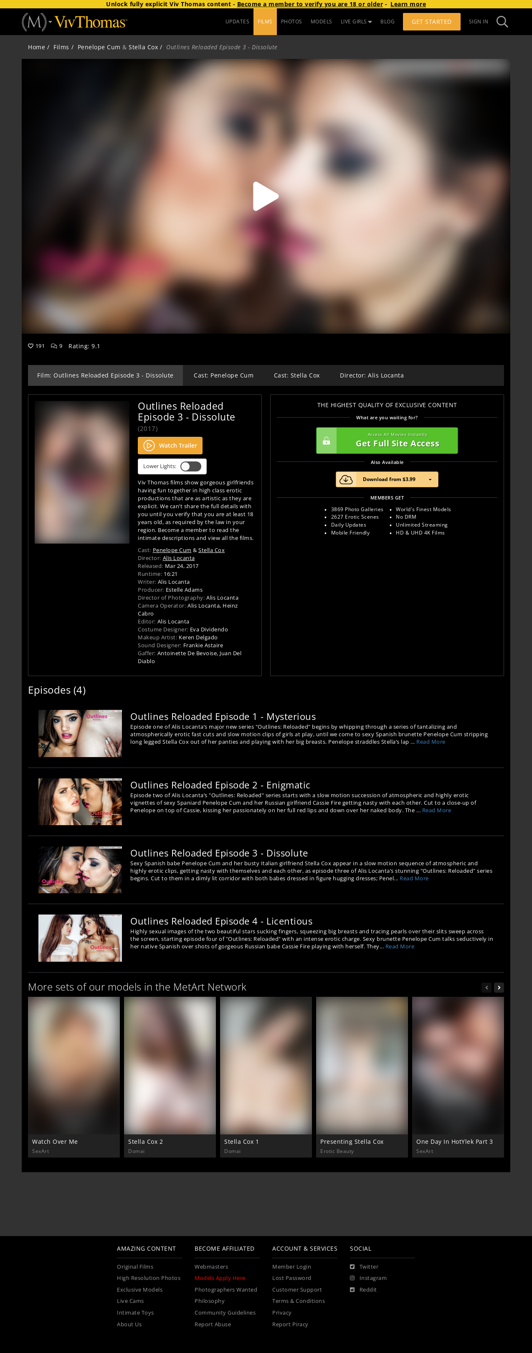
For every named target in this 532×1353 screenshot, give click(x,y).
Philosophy (210, 1301)
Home (36, 47)
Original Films (135, 1266)
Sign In (479, 21)
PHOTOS (291, 21)
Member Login (291, 1266)
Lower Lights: (172, 466)
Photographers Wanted (226, 1289)
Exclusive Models (139, 1289)
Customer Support (297, 1289)
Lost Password (292, 1278)
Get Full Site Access (385, 441)
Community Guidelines (225, 1312)
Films (61, 47)
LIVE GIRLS (356, 21)
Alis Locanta (179, 558)
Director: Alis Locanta (372, 375)
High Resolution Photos (148, 1278)
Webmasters (211, 1266)
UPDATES (237, 21)
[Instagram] (368, 1278)
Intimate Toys (135, 1312)
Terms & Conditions (298, 1301)
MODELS (321, 21)
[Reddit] (363, 1290)
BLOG (387, 21)
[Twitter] (364, 1267)
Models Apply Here (220, 1278)
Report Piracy (290, 1324)
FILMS (265, 21)
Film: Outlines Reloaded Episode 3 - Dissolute (105, 375)
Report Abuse (213, 1324)
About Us (129, 1324)
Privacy (282, 1312)
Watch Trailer (170, 445)
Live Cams (130, 1301)
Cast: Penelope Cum (223, 375)
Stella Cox (143, 47)
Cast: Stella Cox (297, 375)
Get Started (432, 21)
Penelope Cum (99, 47)
